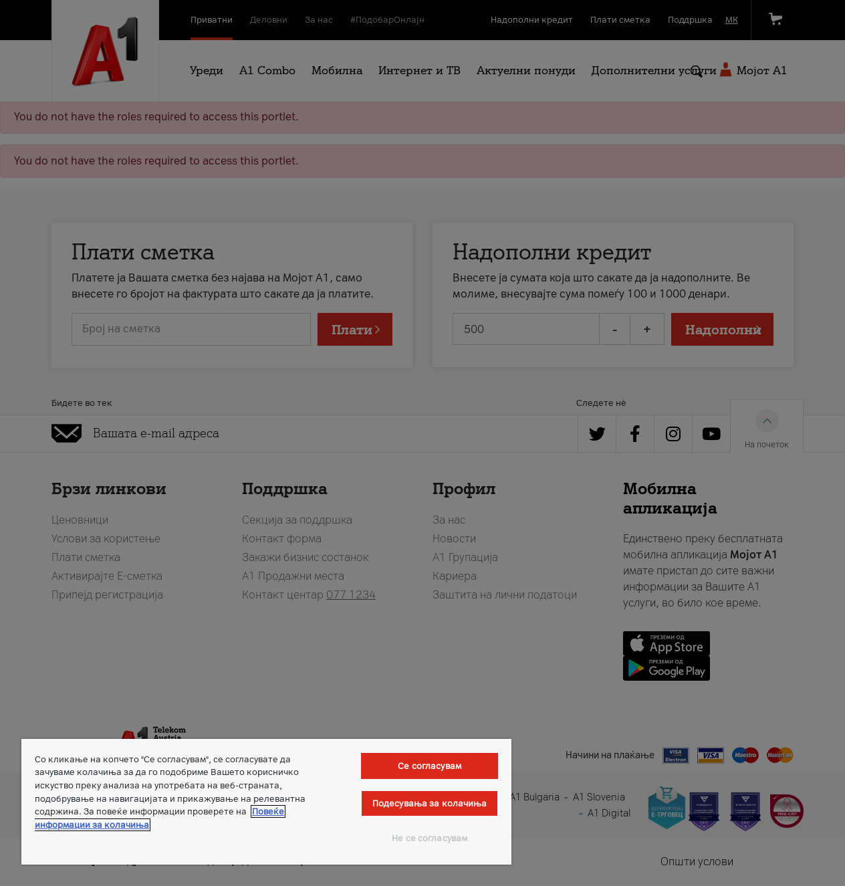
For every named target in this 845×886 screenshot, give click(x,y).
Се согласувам (429, 766)
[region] (266, 802)
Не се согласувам (429, 838)
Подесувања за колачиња (429, 803)
